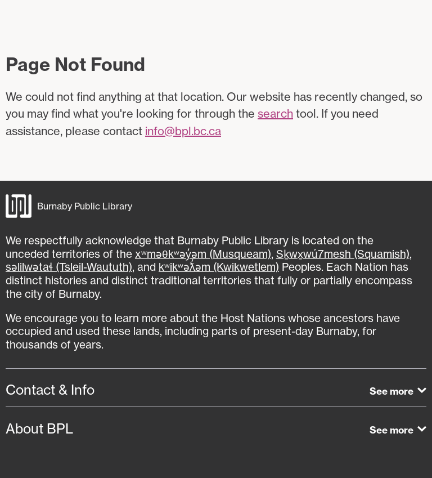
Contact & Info (50, 389)
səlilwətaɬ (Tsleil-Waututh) (69, 267)
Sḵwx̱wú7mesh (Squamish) (343, 254)
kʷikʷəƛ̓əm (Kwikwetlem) (219, 267)
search (275, 113)
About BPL (39, 428)
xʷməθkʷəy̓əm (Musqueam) (203, 254)
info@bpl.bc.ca (183, 131)
